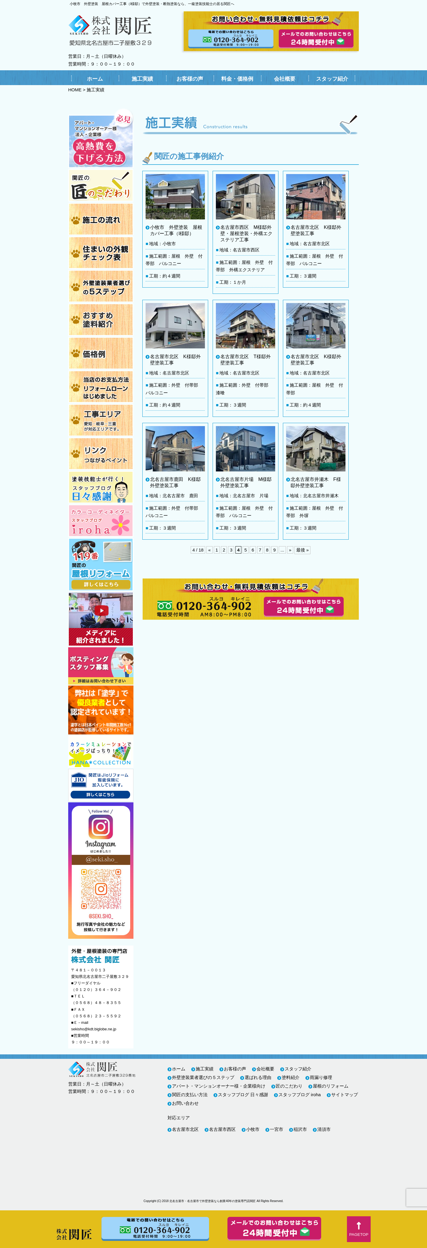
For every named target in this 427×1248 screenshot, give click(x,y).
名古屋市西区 (222, 1129)
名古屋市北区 (185, 1129)
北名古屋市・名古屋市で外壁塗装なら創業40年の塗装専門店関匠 (212, 1201)
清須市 (324, 1129)
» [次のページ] (290, 549)
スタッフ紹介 (332, 79)
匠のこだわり (289, 1085)
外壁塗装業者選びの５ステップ (203, 1077)
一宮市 (276, 1129)
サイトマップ (344, 1094)
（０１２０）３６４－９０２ (96, 989)
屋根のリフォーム (330, 1085)
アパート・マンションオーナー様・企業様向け (218, 1085)
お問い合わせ (185, 1103)
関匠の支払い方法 (190, 1094)
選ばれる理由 (258, 1077)
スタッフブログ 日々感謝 (243, 1094)
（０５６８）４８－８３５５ (96, 1002)
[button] (359, 1229)
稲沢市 (300, 1129)
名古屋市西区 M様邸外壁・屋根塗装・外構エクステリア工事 (246, 233)
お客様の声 (189, 79)
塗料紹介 (290, 1077)
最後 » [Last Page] (302, 549)
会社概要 (284, 79)
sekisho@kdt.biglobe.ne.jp (93, 1029)
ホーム (95, 79)
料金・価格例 (237, 79)
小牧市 (252, 1129)
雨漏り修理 (321, 1077)
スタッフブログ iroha (299, 1094)
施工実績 (142, 79)
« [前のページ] (209, 549)
